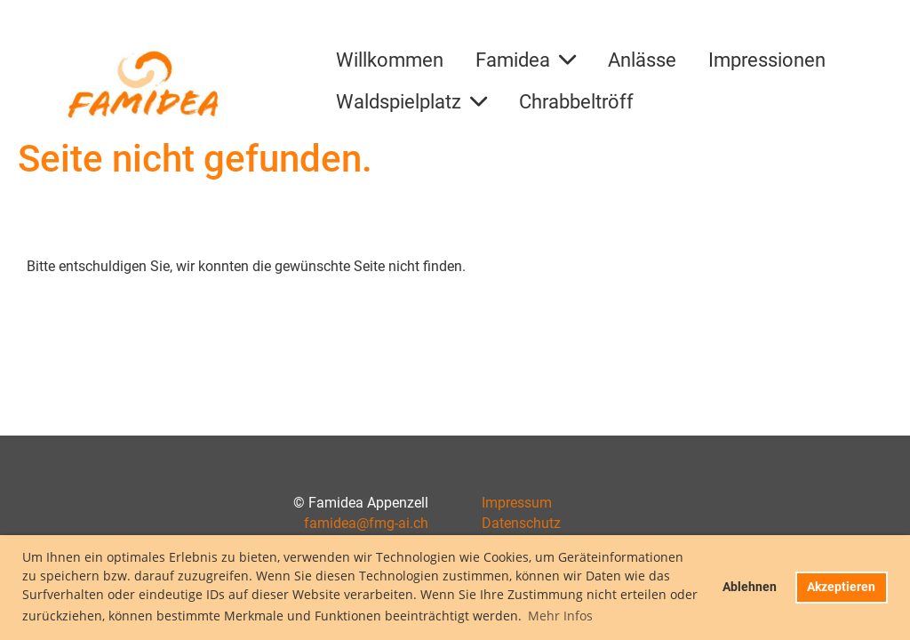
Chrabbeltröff (576, 102)
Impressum (517, 502)
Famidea (525, 60)
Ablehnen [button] (749, 587)
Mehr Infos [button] (560, 615)
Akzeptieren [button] (841, 587)
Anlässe (642, 60)
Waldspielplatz (411, 102)
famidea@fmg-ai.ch (366, 523)
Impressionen (767, 60)
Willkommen (389, 60)
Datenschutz (521, 523)
